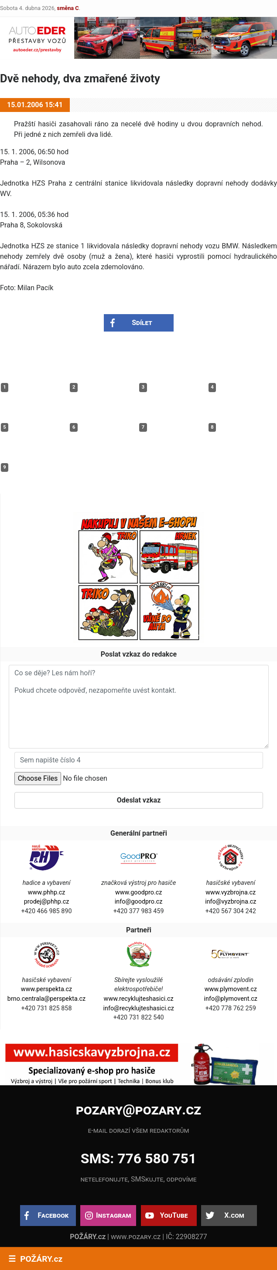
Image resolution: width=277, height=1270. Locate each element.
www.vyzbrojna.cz (230, 892)
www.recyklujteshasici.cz (139, 998)
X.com (234, 1215)
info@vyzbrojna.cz (230, 901)
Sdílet (142, 322)
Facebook (53, 1215)
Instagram (113, 1215)
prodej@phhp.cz (46, 901)
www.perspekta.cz (46, 989)
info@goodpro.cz (139, 901)
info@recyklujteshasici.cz (138, 1008)
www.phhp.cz (46, 892)
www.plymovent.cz (231, 989)
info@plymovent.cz (230, 998)
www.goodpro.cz (138, 892)
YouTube (174, 1215)
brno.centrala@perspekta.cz (46, 998)
